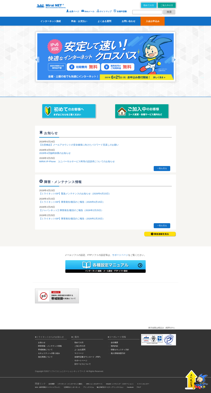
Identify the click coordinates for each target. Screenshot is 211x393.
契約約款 (114, 346)
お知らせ (41, 342)
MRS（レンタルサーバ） (94, 384)
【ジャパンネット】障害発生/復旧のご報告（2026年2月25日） (71, 210)
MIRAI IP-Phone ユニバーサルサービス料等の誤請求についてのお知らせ (77, 161)
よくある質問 (104, 21)
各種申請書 (120, 11)
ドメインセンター (143, 384)
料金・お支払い (79, 21)
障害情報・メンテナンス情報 (50, 346)
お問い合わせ (128, 21)
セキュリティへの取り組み (49, 353)
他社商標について (45, 357)
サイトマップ (104, 11)
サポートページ (120, 255)
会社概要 (114, 342)
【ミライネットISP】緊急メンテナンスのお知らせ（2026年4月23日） (75, 193)
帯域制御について (45, 350)
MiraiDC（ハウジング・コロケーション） (120, 384)
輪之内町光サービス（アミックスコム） (110, 387)
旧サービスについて (82, 364)
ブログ (138, 387)
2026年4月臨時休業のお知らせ (55, 153)
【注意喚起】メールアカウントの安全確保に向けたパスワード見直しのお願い (79, 144)
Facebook (130, 387)
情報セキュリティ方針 (120, 350)
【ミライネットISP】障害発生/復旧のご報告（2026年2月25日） (72, 218)
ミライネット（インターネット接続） (70, 384)
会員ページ (72, 11)
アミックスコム (88, 387)
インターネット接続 (50, 21)
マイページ (79, 353)
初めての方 (148, 5)
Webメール (88, 11)
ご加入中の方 (166, 5)
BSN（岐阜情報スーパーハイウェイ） (48, 387)
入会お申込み (152, 21)
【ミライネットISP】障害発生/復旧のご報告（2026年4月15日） (72, 202)
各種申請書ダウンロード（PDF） (88, 357)
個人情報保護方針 (118, 353)
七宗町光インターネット (72, 387)
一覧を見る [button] (162, 168)
